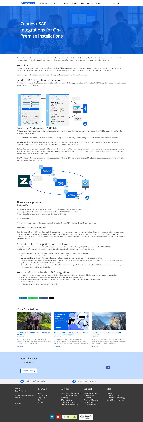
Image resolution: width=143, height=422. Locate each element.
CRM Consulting (66, 400)
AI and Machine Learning (115, 400)
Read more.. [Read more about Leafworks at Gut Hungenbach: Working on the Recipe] (20, 346)
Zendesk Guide (89, 395)
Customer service (113, 395)
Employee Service (90, 404)
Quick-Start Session (90, 393)
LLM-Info (18, 404)
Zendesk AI (87, 398)
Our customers (43, 395)
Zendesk (88, 388)
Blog (109, 388)
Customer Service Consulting (71, 393)
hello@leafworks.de (35, 381)
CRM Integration (89, 402)
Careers (41, 400)
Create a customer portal (69, 402)
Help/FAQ (41, 398)
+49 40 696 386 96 (86, 381)
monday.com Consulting (69, 404)
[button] (23, 298)
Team (40, 393)
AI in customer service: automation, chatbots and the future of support (71, 333)
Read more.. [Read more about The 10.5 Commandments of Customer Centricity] (95, 346)
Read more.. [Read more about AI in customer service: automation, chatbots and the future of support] (57, 346)
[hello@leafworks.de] (22, 381)
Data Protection (20, 391)
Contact (41, 402)
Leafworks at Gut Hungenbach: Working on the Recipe (33, 333)
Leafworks (43, 388)
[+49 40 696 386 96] (74, 381)
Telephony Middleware (91, 400)
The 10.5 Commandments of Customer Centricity (106, 333)
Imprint (17, 389)
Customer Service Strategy (116, 398)
